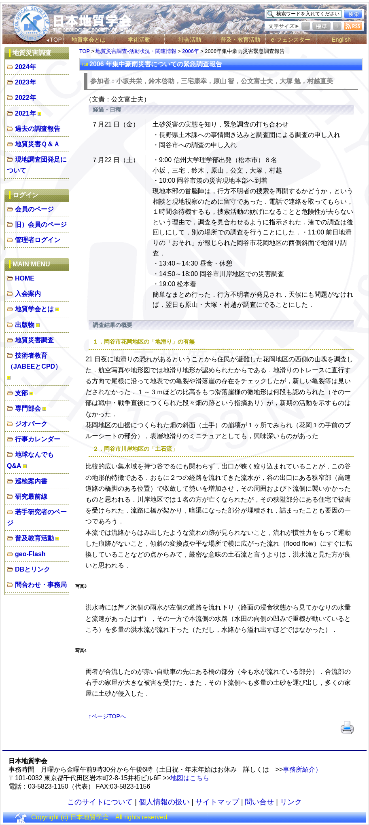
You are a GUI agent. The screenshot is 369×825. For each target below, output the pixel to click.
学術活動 (139, 39)
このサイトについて (100, 802)
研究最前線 (31, 496)
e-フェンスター (290, 39)
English (341, 39)
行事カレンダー (37, 439)
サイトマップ (217, 802)
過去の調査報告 (37, 128)
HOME (24, 278)
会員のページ (34, 209)
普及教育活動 (34, 538)
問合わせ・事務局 (41, 584)
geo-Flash (30, 554)
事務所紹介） (302, 769)
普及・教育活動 (240, 39)
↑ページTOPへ (107, 716)
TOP (84, 51)
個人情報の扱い (164, 802)
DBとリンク (32, 569)
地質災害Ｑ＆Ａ (37, 144)
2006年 (190, 51)
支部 (21, 393)
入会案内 (28, 293)
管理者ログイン (37, 239)
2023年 (25, 82)
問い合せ (259, 802)
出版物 (24, 324)
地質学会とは (89, 39)
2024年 (25, 66)
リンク (291, 802)
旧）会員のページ (41, 224)
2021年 (25, 113)
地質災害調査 (34, 340)
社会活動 (189, 39)
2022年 (25, 97)
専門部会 (28, 408)
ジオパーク (31, 423)
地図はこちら (189, 777)
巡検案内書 (31, 481)
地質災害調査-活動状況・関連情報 (135, 51)
